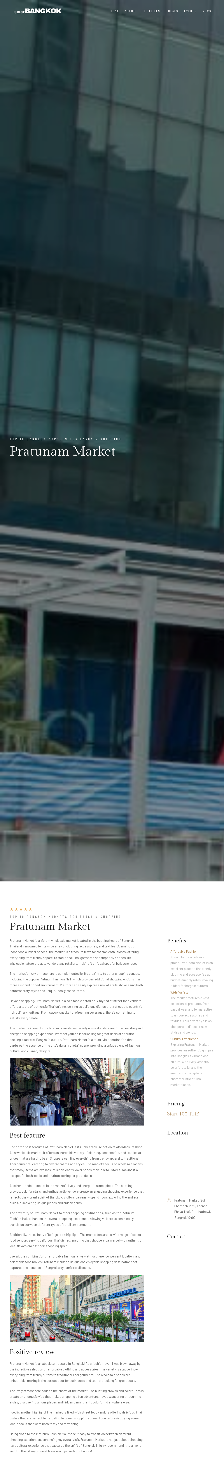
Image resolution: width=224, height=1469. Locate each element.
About (130, 11)
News (207, 11)
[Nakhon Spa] (37, 10)
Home (114, 11)
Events (190, 11)
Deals (173, 11)
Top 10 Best (152, 11)
